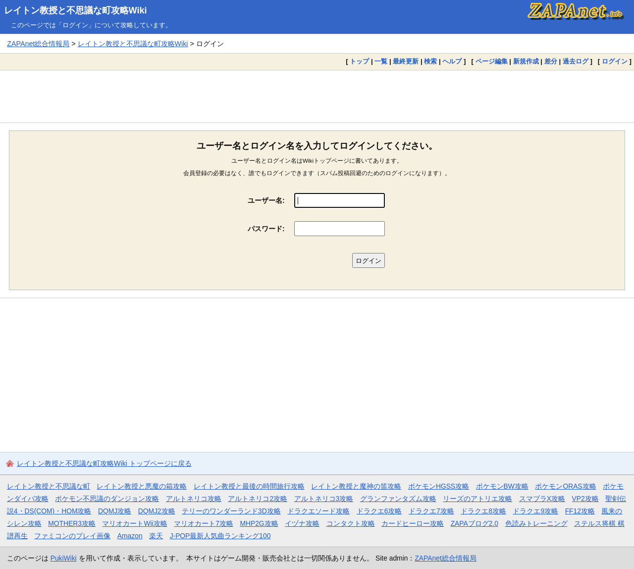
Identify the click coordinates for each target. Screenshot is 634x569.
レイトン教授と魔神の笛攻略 (356, 486)
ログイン (615, 61)
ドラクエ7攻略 (431, 511)
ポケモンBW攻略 (502, 486)
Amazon (130, 536)
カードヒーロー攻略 (412, 523)
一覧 (380, 61)
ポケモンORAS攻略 (565, 486)
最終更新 (406, 61)
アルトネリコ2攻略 (257, 499)
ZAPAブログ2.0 (474, 523)
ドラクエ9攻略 (535, 511)
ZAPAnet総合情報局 (38, 44)
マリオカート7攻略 (203, 523)
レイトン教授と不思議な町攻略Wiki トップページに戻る (104, 463)
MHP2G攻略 (259, 523)
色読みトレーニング (536, 523)
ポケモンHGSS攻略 (438, 486)
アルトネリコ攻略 (193, 499)
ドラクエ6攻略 (379, 511)
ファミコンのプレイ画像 (72, 536)
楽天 (156, 536)
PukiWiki (64, 558)
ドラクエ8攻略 (483, 511)
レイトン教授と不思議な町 (48, 486)
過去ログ (575, 61)
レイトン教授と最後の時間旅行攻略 (249, 486)
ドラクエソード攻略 (318, 511)
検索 (430, 61)
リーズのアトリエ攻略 (477, 499)
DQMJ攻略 (114, 511)
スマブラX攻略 (542, 499)
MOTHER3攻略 (72, 523)
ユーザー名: (266, 200)
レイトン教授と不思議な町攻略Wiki (75, 10)
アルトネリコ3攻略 (324, 499)
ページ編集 (492, 61)
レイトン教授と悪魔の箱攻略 (142, 486)
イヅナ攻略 (302, 523)
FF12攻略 (580, 511)
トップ (359, 61)
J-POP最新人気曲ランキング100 (220, 536)
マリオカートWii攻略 (134, 523)
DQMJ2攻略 (156, 511)
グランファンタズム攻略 (398, 499)
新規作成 (526, 61)
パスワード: (266, 229)
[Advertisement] (317, 96)
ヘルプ (452, 61)
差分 (550, 61)
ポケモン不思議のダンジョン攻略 (107, 499)
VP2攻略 (585, 499)
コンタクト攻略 (350, 523)
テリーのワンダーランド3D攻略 (231, 511)
